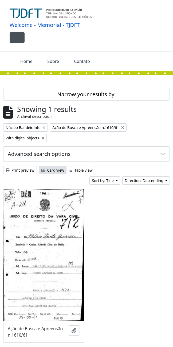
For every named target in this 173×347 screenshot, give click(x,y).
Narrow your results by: (86, 94)
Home (26, 61)
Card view (52, 170)
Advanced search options (39, 154)
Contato (82, 61)
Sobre (53, 61)
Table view (80, 170)
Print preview (20, 170)
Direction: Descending (144, 180)
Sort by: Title (103, 180)
